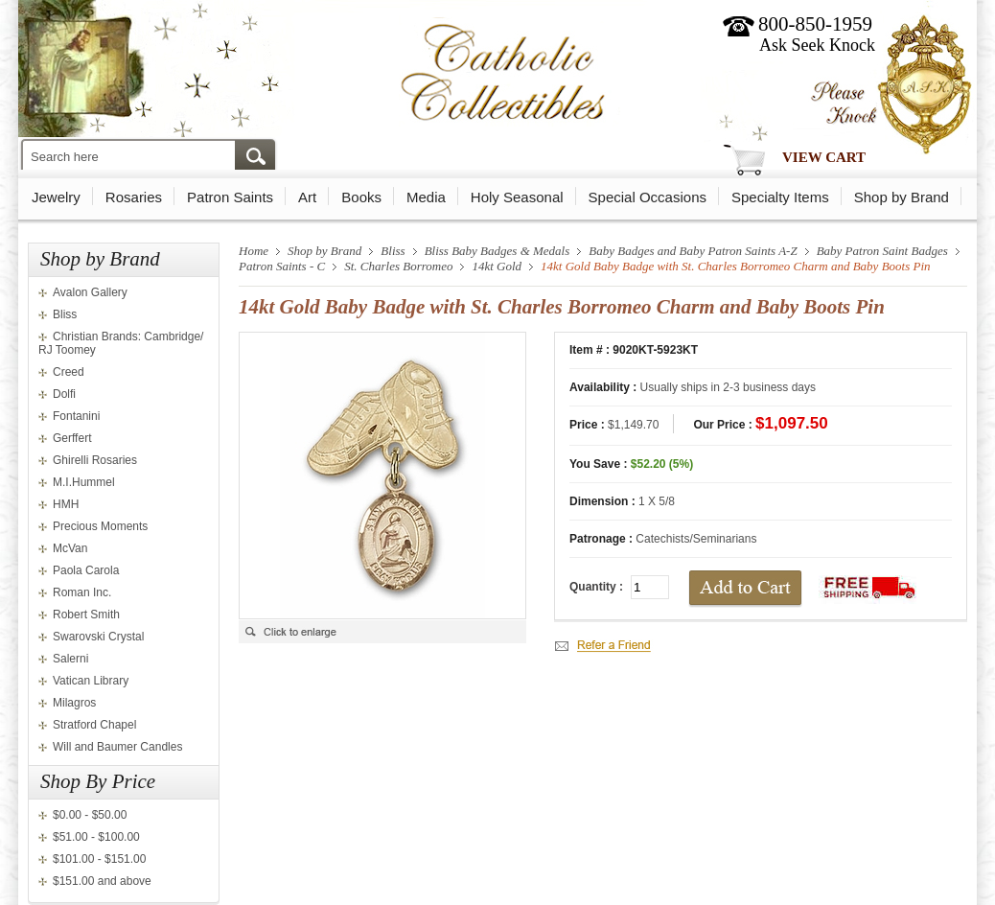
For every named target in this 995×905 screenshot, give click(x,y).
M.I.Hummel (84, 482)
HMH (66, 504)
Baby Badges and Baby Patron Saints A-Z (693, 251)
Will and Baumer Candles (117, 747)
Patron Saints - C (282, 266)
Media (426, 197)
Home (253, 251)
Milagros (74, 702)
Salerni (70, 658)
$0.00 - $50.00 (90, 815)
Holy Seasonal (517, 197)
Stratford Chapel (94, 724)
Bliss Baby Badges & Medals (497, 251)
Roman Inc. (82, 592)
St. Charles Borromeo (398, 266)
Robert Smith (86, 614)
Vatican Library (90, 680)
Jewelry (56, 197)
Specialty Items (780, 197)
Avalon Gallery (90, 292)
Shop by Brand (901, 197)
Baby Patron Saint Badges (882, 251)
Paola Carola (86, 570)
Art (307, 197)
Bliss (65, 314)
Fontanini (76, 416)
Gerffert (72, 438)
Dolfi (64, 394)
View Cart (824, 157)
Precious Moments (100, 526)
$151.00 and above (102, 881)
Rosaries (133, 197)
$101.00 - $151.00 (99, 859)
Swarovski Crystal (98, 636)
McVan (70, 548)
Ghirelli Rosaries (95, 460)
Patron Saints (230, 197)
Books (361, 197)
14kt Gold (496, 266)
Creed (68, 372)
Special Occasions (647, 197)
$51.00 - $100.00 (96, 837)
